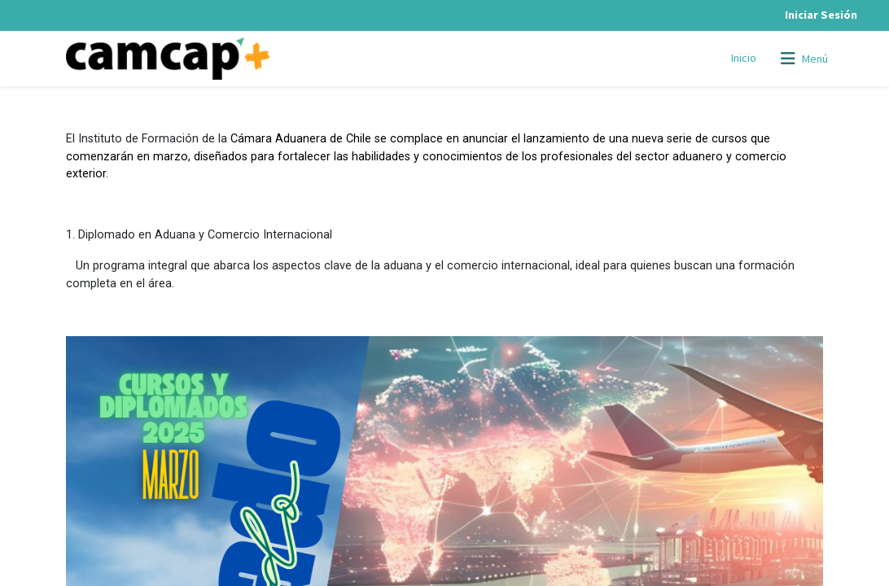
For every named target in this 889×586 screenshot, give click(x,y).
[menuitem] (744, 58)
